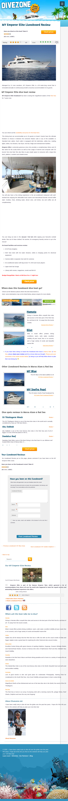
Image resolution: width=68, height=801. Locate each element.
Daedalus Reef (9, 436)
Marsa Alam (47, 351)
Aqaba (7, 637)
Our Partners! (23, 758)
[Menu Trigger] (62, 3)
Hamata (31, 311)
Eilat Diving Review (48, 345)
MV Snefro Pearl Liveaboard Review (43, 395)
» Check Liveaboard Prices (15, 603)
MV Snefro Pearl (36, 389)
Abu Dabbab (8, 426)
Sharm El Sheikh (9, 683)
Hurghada (7, 674)
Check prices (48, 32)
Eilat (29, 330)
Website (14, 517)
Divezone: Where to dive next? (20, 7)
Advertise (15, 758)
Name (14, 506)
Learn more (6, 758)
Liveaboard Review (17, 491)
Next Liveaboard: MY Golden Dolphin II (43, 549)
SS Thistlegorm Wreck (12, 417)
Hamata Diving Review (47, 325)
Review (51, 417)
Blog (31, 758)
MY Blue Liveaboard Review (45, 377)
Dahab (7, 665)
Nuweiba (7, 657)
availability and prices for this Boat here (27, 132)
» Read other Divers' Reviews (14, 600)
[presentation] (22, 530)
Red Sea (53, 95)
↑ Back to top (5, 556)
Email (14, 511)
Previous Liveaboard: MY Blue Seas (13, 548)
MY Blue (32, 371)
